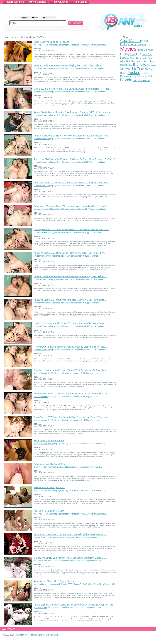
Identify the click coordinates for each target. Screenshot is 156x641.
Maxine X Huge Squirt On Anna (49, 511)
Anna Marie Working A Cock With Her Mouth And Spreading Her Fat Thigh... (70, 206)
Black (144, 54)
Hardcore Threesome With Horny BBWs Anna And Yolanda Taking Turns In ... (71, 323)
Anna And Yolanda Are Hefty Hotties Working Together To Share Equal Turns (71, 135)
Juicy (145, 76)
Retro (140, 49)
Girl (122, 68)
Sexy (133, 54)
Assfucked (151, 65)
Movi (128, 68)
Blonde (126, 80)
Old (149, 54)
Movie (148, 68)
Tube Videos (80, 1)
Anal (127, 58)
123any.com (19, 635)
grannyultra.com (40, 561)
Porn (135, 80)
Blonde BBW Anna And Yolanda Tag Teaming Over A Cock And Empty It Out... (71, 393)
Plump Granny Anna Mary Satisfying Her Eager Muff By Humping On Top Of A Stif (73, 604)
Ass (127, 76)
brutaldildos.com (40, 467)
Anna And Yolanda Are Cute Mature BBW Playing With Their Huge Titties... (70, 253)
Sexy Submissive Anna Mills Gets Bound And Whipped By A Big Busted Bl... (70, 534)
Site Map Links (52, 635)
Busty (133, 58)
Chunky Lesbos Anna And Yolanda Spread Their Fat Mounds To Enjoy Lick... (71, 370)
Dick (122, 76)
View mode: (21, 18)
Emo (139, 44)
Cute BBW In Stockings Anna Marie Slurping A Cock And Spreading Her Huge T (72, 89)
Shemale (144, 80)
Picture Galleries (15, 1)
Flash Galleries (59, 1)
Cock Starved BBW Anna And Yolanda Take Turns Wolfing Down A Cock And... (72, 417)
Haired (123, 73)
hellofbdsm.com (40, 537)
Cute (122, 65)
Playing (133, 76)
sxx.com (37, 584)
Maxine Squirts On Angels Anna (49, 487)
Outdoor (129, 65)
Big (138, 54)
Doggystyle (141, 58)
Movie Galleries (37, 1)
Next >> (11, 628)
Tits (134, 68)
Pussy (124, 54)
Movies (128, 49)
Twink (150, 58)
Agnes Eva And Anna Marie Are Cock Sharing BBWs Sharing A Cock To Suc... (71, 182)
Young (151, 73)
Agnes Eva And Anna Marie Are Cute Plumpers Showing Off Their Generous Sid (72, 112)
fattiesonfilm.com (41, 232)
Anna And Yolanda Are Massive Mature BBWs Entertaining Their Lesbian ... (70, 276)
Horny (132, 44)
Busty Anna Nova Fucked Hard (49, 440)
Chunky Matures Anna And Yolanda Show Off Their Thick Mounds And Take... (71, 229)
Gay (144, 61)
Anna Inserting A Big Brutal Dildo (49, 464)
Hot (122, 58)
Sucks (144, 73)
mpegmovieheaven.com (44, 45)
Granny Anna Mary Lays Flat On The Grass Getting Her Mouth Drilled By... (70, 558)
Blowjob (148, 49)
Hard (144, 44)
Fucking (124, 44)
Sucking (130, 61)
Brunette (139, 64)
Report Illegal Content (35, 635)
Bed (150, 76)
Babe (139, 76)
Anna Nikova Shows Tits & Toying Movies (54, 581)
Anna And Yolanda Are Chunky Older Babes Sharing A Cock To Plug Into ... (70, 300)
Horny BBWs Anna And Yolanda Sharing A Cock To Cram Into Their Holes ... (70, 347)
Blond (144, 41)
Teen (140, 68)
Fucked (134, 72)
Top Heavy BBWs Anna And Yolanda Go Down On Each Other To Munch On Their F (74, 159)
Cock (124, 40)
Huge (138, 61)
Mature (135, 40)
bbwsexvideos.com (42, 68)
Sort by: (46, 18)
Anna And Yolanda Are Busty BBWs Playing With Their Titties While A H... (69, 65)
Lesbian (150, 61)
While (123, 61)
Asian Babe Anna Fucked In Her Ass (51, 42)
